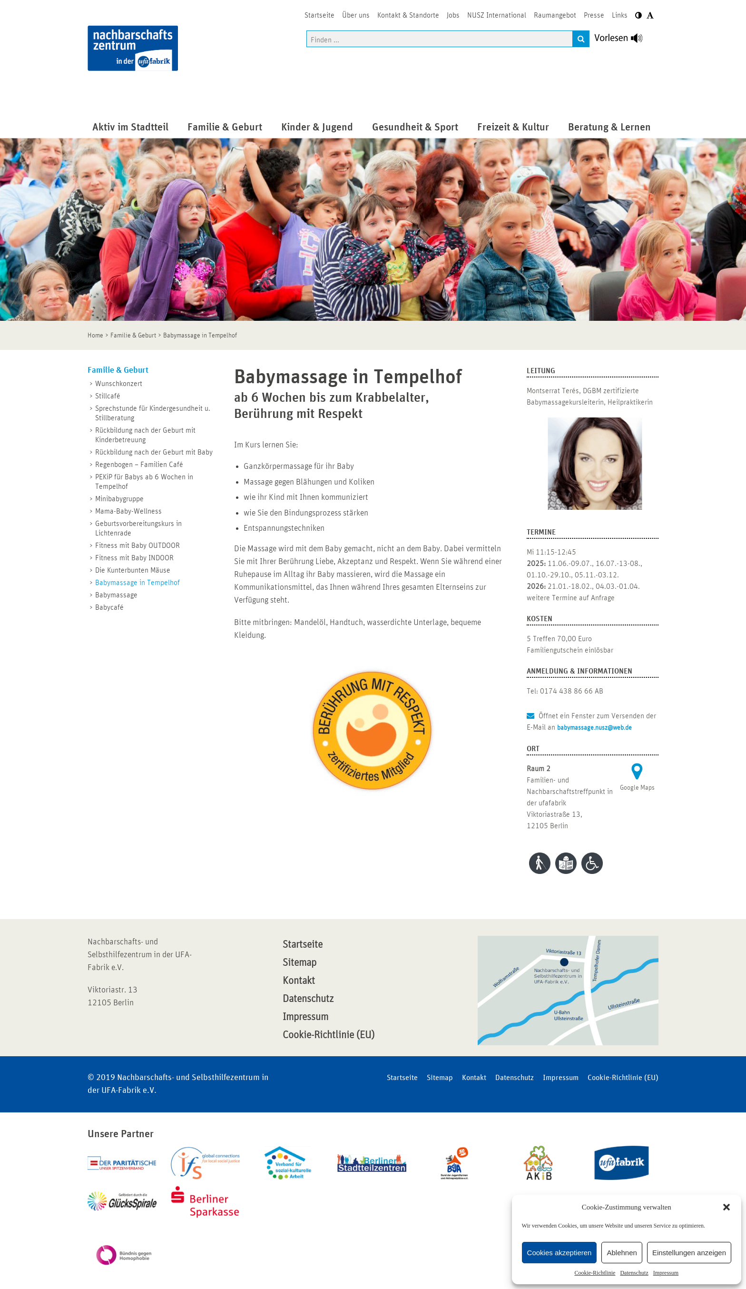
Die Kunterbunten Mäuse (132, 570)
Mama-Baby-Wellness (128, 511)
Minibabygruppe (119, 499)
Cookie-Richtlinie (594, 1272)
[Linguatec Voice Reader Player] (624, 40)
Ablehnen (622, 1253)
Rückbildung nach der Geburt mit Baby (154, 452)
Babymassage (116, 595)
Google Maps (637, 787)
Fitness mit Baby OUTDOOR (137, 545)
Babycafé (109, 607)
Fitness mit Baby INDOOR (134, 558)
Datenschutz (634, 1272)
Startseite (303, 945)
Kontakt (299, 981)
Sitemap (299, 963)
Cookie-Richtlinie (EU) (328, 1035)
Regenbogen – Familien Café (139, 464)
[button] (726, 1207)
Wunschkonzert (118, 383)
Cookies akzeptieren (559, 1253)
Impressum (665, 1272)
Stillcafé (107, 396)
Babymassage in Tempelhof (137, 582)
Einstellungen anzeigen (689, 1253)
